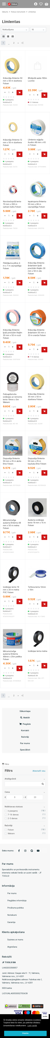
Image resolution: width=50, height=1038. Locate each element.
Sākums (5, 12)
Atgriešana (12, 947)
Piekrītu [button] (25, 1033)
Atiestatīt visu (39, 771)
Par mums (25, 743)
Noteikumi (12, 915)
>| (22, 43)
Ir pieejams (13, 811)
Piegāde (25, 724)
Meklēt (25, 717)
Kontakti (25, 730)
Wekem (11, 833)
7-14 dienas (13, 814)
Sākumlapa (25, 711)
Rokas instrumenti (18, 12)
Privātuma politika (15, 907)
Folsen (11, 829)
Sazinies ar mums (15, 939)
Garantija (11, 922)
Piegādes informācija (16, 900)
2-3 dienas (12, 818)
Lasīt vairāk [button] (32, 1025)
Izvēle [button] (45, 1016)
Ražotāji (25, 737)
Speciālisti (25, 749)
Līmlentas (32, 12)
